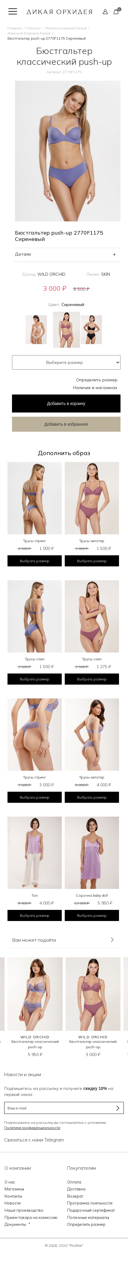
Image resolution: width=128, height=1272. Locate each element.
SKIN (105, 274)
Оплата (74, 1182)
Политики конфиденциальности (32, 1127)
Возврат (75, 1196)
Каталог (33, 28)
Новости (12, 1203)
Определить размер (97, 379)
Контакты (13, 1196)
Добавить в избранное (66, 424)
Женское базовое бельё (28, 33)
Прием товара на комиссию (31, 1217)
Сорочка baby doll (92, 895)
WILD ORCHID (51, 274)
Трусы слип (34, 659)
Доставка (76, 1188)
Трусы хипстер (91, 540)
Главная (14, 28)
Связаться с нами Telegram (34, 1140)
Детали (23, 254)
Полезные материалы (88, 1217)
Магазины (14, 1188)
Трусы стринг (34, 540)
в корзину (66, 403)
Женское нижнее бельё (66, 28)
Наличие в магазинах (95, 387)
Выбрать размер (34, 561)
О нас (9, 1182)
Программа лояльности (89, 1203)
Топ (34, 895)
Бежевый (36, 330)
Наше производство (23, 1210)
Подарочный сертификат (91, 1210)
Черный (91, 330)
